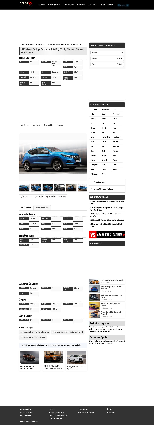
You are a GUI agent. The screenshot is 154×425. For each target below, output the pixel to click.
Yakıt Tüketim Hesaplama (86, 413)
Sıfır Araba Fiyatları (99, 337)
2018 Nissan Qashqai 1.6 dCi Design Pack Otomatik (68, 332)
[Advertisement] (74, 26)
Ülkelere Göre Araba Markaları (103, 189)
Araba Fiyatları (92, 5)
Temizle (62, 197)
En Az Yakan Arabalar (55, 418)
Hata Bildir (50, 197)
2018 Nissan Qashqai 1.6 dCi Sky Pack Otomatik (34, 332)
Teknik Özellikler (26, 208)
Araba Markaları (69, 5)
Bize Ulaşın (110, 413)
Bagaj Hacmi (36, 125)
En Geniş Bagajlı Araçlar (56, 413)
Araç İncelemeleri (25, 415)
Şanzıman (60, 125)
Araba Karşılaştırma (54, 5)
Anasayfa (42, 5)
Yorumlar (39, 197)
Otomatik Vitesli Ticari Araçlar (58, 415)
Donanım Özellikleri (42, 208)
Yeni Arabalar (81, 5)
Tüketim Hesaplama (107, 5)
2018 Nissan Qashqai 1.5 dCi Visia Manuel (32, 337)
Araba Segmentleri (99, 182)
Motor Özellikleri (48, 125)
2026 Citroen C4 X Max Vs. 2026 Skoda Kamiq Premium (107, 220)
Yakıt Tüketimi (25, 125)
